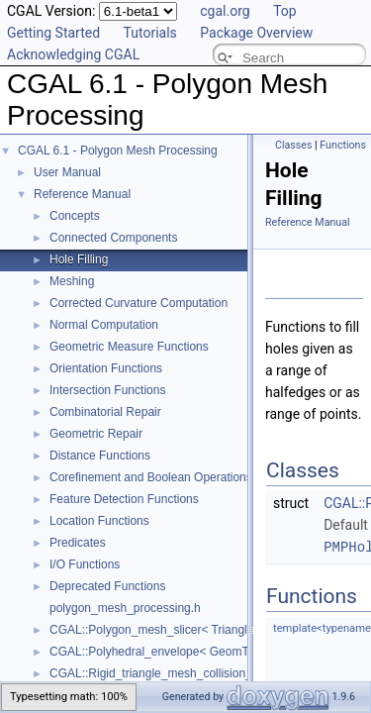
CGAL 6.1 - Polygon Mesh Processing (118, 150)
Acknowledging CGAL (73, 54)
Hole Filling (78, 259)
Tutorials (150, 33)
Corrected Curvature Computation (138, 303)
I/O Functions (84, 564)
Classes (293, 145)
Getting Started (53, 33)
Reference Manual (82, 194)
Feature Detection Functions (124, 499)
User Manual (67, 172)
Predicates (77, 543)
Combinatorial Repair (105, 412)
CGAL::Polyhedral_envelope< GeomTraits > (165, 652)
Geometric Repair (95, 434)
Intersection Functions (107, 390)
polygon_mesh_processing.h (125, 608)
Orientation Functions (105, 368)
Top (285, 11)
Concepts (74, 216)
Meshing (71, 281)
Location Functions (99, 521)
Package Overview (256, 33)
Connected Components (113, 238)
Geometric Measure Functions (129, 347)
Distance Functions (99, 455)
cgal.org (224, 11)
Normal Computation (103, 325)
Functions (343, 145)
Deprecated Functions (107, 586)
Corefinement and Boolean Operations (150, 477)
